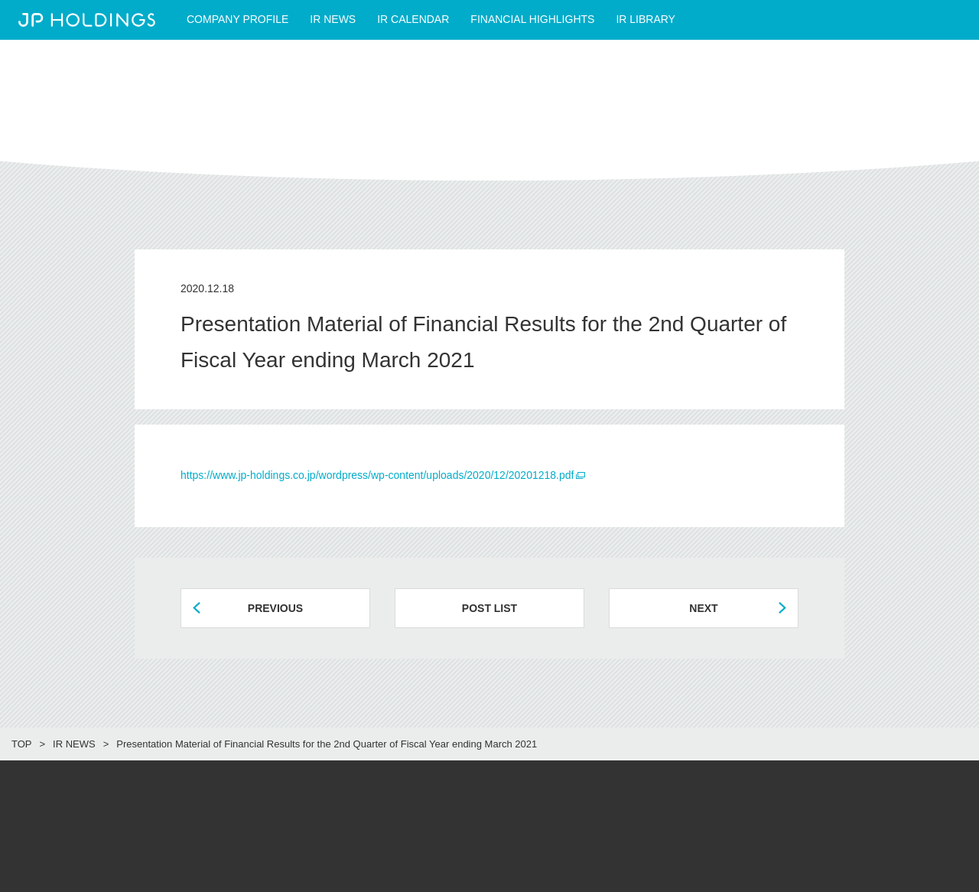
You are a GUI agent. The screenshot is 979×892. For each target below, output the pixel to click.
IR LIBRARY (645, 19)
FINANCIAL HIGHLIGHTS (532, 19)
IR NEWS (333, 19)
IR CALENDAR (413, 19)
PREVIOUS (275, 608)
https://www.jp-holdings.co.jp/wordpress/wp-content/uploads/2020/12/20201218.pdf (377, 475)
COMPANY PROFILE (237, 19)
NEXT (703, 608)
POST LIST (489, 608)
